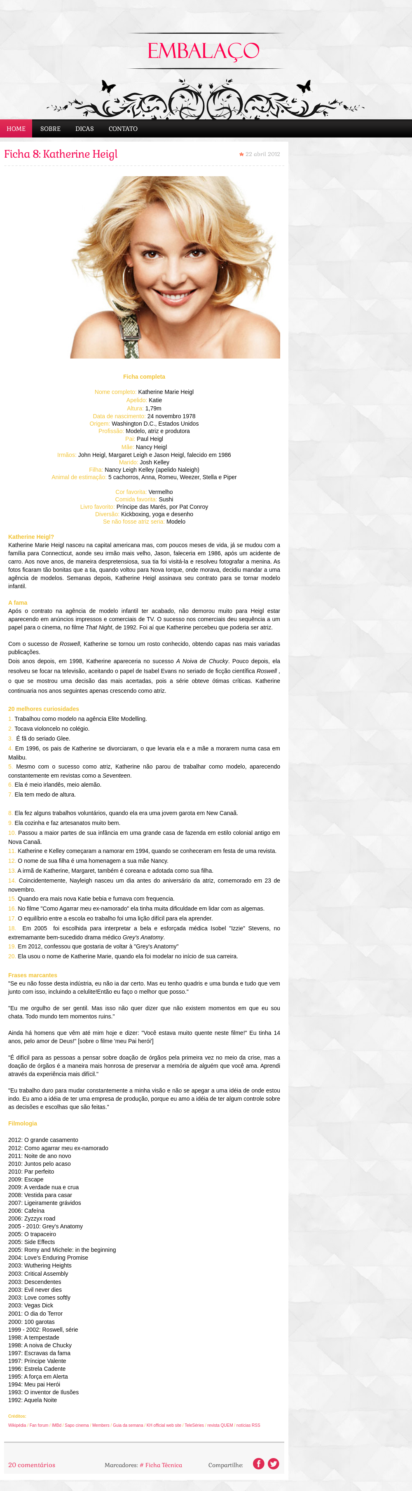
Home (16, 129)
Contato (123, 129)
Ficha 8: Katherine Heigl (60, 154)
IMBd (56, 1425)
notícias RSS (247, 1425)
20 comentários (31, 1465)
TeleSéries (194, 1425)
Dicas (84, 129)
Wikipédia (17, 1425)
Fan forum (39, 1425)
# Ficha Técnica (161, 1465)
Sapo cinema (77, 1425)
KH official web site (164, 1425)
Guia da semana (128, 1425)
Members (101, 1425)
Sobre (50, 129)
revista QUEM (220, 1425)
